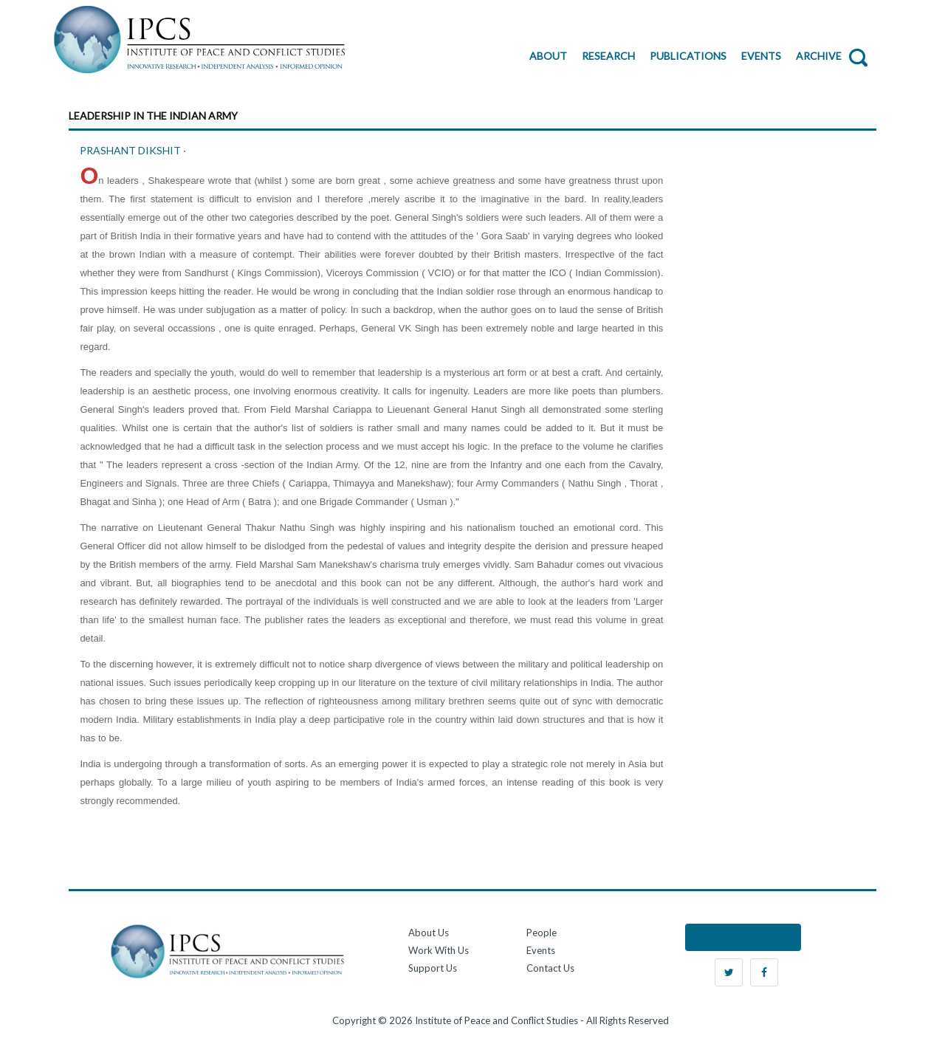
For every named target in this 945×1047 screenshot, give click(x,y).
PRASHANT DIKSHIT (131, 150)
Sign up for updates (743, 937)
